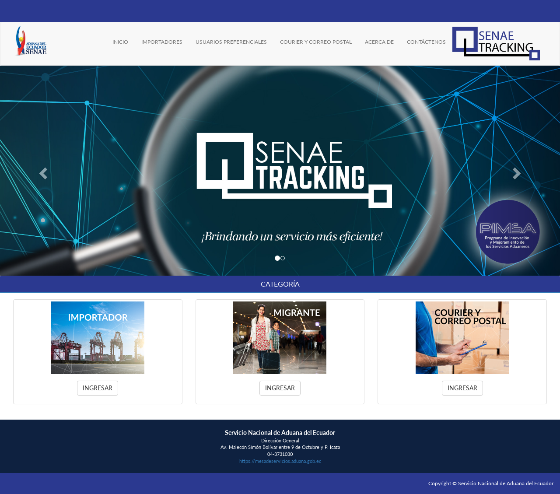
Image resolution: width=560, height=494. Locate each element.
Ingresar (97, 388)
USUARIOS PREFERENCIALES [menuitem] (231, 42)
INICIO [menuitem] (120, 42)
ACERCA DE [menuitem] (379, 42)
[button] (42, 171)
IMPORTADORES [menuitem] (161, 42)
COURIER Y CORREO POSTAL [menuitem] (316, 42)
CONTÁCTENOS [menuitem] (426, 42)
